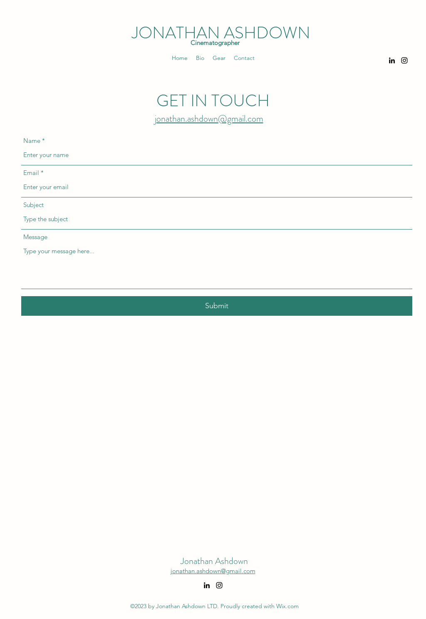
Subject (33, 205)
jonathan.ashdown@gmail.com (209, 118)
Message (35, 237)
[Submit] (216, 306)
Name (31, 140)
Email (31, 173)
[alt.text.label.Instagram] (404, 60)
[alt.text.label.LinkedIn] (392, 60)
